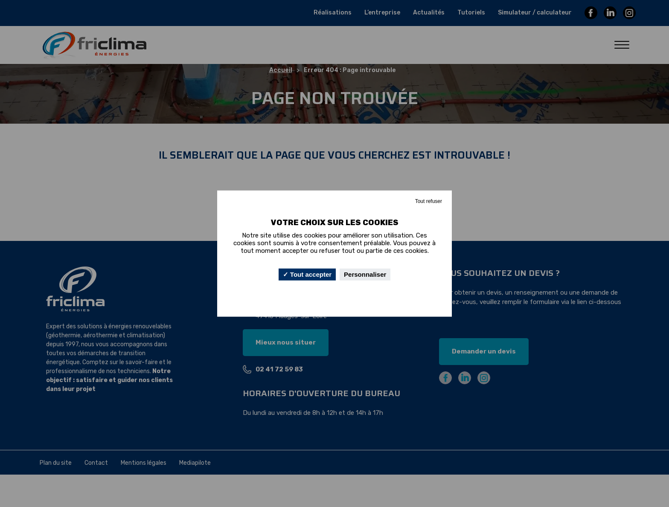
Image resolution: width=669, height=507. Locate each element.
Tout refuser (428, 201)
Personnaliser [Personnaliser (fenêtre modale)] (365, 274)
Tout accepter (307, 274)
